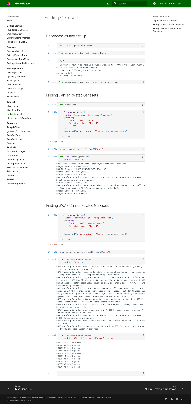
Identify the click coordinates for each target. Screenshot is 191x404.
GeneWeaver (13, 16)
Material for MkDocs (25, 401)
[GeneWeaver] (9, 4)
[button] (143, 45)
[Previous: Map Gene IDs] (20, 388)
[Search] (129, 3)
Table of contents (161, 16)
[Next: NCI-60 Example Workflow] (163, 388)
